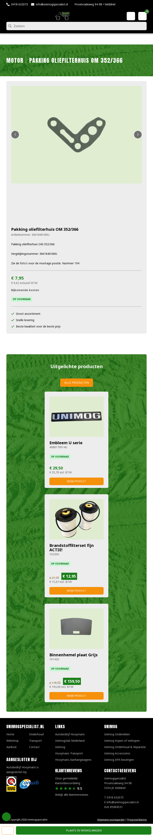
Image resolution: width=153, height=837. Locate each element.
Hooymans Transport (69, 753)
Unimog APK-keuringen (119, 760)
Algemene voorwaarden (111, 819)
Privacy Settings (6, 816)
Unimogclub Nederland (69, 740)
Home (10, 734)
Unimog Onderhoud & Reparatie (125, 747)
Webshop (12, 740)
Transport (35, 740)
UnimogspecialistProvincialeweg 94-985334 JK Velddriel (118, 783)
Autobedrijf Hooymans (70, 734)
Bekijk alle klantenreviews (71, 794)
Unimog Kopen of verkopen (122, 740)
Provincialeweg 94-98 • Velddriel (95, 4)
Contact (34, 747)
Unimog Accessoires (117, 753)
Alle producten (76, 382)
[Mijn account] (131, 16)
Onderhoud (36, 734)
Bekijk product (76, 481)
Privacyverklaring (137, 819)
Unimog (60, 747)
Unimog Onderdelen (117, 734)
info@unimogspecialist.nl (52, 4)
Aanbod (11, 747)
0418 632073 (19, 4)
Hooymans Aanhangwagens (73, 760)
